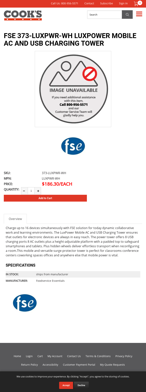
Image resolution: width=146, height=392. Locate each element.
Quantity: (11, 189)
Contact (89, 3)
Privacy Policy (123, 356)
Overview (15, 219)
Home (17, 356)
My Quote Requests (112, 364)
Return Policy (29, 364)
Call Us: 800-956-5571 (64, 3)
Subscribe (106, 3)
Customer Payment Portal (79, 364)
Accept (66, 385)
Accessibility (50, 364)
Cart (40, 356)
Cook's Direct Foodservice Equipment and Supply (23, 17)
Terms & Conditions (98, 356)
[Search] (110, 14)
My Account (55, 356)
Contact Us (74, 356)
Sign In (123, 3)
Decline (81, 385)
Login (29, 356)
